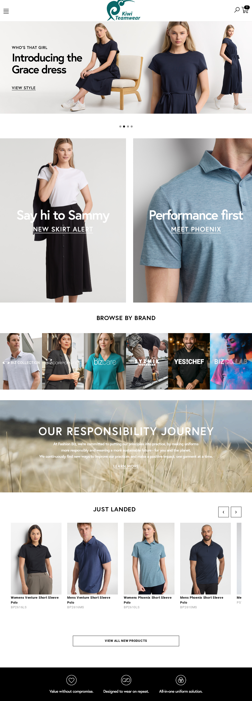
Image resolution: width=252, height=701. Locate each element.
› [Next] (236, 511)
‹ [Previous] (223, 511)
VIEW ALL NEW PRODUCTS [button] (126, 641)
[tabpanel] (126, 68)
